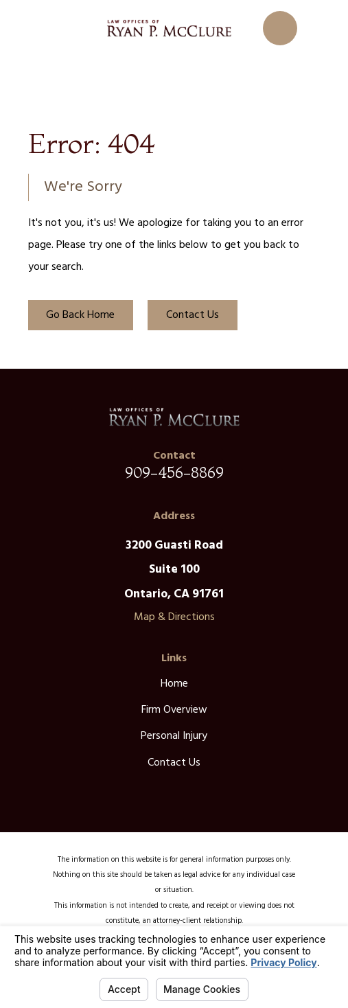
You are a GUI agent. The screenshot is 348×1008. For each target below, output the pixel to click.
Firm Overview (174, 710)
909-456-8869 (174, 472)
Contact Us (192, 315)
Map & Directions (174, 617)
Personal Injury (174, 736)
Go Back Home (80, 315)
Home (174, 684)
